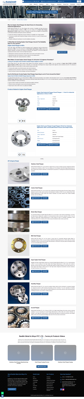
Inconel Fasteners (50, 386)
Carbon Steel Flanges (36, 188)
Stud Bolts (48, 380)
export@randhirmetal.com (51, 1)
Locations (35, 391)
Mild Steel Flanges (36, 236)
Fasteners (41, 4)
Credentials (72, 4)
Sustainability (35, 382)
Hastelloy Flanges (36, 285)
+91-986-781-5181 (35, 1)
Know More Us (12, 391)
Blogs (34, 386)
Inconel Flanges (35, 309)
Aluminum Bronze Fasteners (50, 392)
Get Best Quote (42, 108)
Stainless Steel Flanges (37, 164)
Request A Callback (54, 109)
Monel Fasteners (50, 387)
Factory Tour (65, 4)
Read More (45, 174)
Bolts (47, 4)
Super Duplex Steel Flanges (38, 261)
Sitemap (34, 389)
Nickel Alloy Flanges (36, 212)
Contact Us (79, 4)
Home (31, 4)
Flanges (53, 4)
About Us (36, 4)
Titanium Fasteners (50, 389)
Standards (59, 4)
